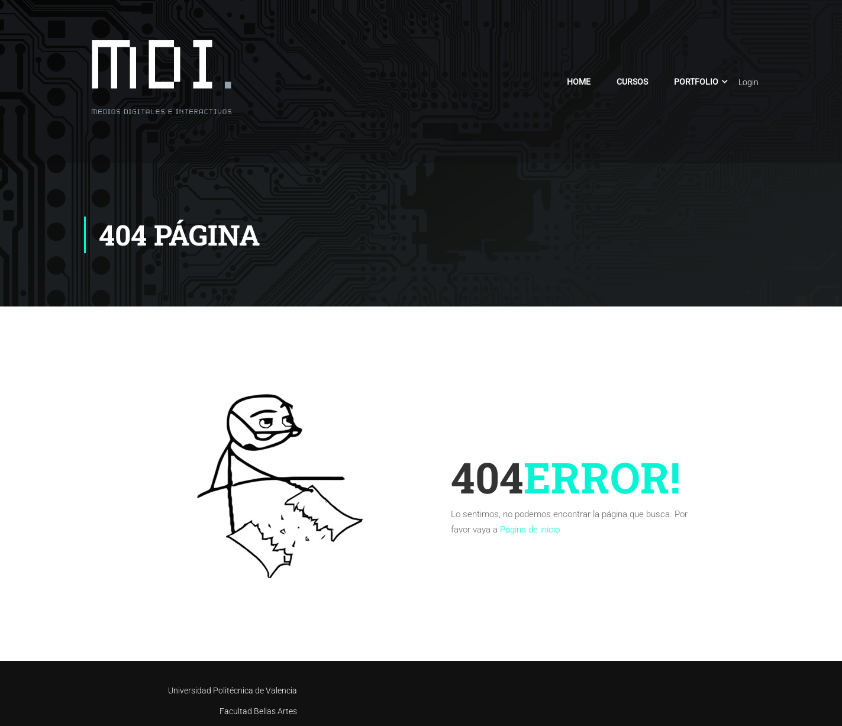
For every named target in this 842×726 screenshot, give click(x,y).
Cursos (632, 81)
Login (748, 82)
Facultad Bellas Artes (258, 711)
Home (579, 81)
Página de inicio (530, 529)
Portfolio (696, 81)
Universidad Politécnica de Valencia (232, 690)
